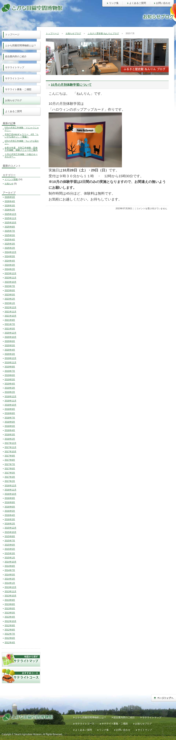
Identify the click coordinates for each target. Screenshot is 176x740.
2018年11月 (10, 400)
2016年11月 (10, 490)
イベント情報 (11, 179)
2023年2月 (10, 299)
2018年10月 (10, 405)
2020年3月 (10, 354)
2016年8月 (10, 502)
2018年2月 (10, 439)
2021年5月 (10, 328)
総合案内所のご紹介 (16, 56)
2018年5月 (10, 426)
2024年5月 (10, 256)
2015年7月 (10, 540)
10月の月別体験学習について (71, 85)
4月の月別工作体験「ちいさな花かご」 (22, 142)
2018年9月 (10, 409)
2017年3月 (10, 477)
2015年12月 (10, 528)
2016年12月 (10, 485)
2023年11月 (10, 277)
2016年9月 (10, 498)
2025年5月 (10, 235)
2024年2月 (10, 269)
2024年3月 (10, 265)
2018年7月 (10, 417)
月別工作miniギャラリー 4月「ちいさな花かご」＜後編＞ (21, 135)
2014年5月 (10, 574)
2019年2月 (10, 392)
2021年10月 (10, 316)
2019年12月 (10, 358)
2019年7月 (10, 371)
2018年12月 (10, 396)
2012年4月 (10, 642)
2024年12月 (10, 252)
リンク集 (114, 3)
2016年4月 (10, 515)
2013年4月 (10, 617)
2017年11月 (10, 447)
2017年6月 (10, 468)
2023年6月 (10, 290)
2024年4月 (10, 261)
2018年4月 (10, 430)
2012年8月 (10, 629)
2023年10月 (10, 282)
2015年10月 (10, 532)
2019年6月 (10, 375)
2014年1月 (10, 583)
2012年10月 (10, 621)
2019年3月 (10, 388)
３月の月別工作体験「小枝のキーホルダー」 (21, 155)
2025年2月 (10, 248)
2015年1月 (10, 557)
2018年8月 (10, 413)
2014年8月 (10, 566)
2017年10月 (10, 451)
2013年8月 (10, 604)
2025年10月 (10, 222)
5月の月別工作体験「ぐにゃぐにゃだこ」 (22, 128)
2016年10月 (10, 494)
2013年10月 (10, 595)
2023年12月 (10, 273)
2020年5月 (10, 345)
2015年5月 (10, 549)
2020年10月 (10, 337)
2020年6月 (10, 341)
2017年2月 (10, 481)
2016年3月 (10, 519)
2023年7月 (10, 286)
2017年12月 (10, 443)
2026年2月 (10, 210)
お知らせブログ (73, 33)
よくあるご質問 (137, 3)
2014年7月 (10, 570)
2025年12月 (10, 214)
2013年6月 (10, 608)
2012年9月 (10, 625)
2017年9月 (10, 455)
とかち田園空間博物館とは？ (20, 45)
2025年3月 (10, 244)
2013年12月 (10, 587)
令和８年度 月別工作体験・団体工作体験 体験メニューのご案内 (21, 149)
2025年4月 (10, 239)
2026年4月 (10, 201)
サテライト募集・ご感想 (18, 89)
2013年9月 (10, 600)
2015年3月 (10, 553)
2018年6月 (10, 422)
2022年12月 (10, 307)
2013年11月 (10, 591)
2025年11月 (10, 218)
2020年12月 (10, 333)
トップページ (52, 33)
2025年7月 (10, 231)
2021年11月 (10, 311)
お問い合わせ (163, 3)
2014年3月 (10, 579)
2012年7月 (10, 634)
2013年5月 (10, 612)
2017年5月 (10, 473)
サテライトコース (14, 78)
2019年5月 (10, 379)
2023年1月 (10, 303)
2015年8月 (10, 536)
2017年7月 (10, 464)
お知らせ (9, 183)
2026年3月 (10, 205)
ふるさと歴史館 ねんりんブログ (103, 33)
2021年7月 (10, 324)
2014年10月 (10, 562)
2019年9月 (10, 366)
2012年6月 (10, 638)
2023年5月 (10, 294)
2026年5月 (10, 197)
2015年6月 (10, 545)
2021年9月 (10, 320)
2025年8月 (10, 227)
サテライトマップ (14, 67)
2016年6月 (10, 507)
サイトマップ (145, 729)
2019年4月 (10, 383)
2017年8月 (10, 460)
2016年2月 (10, 523)
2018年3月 (10, 434)
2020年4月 (10, 350)
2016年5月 (10, 511)
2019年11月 (10, 362)
